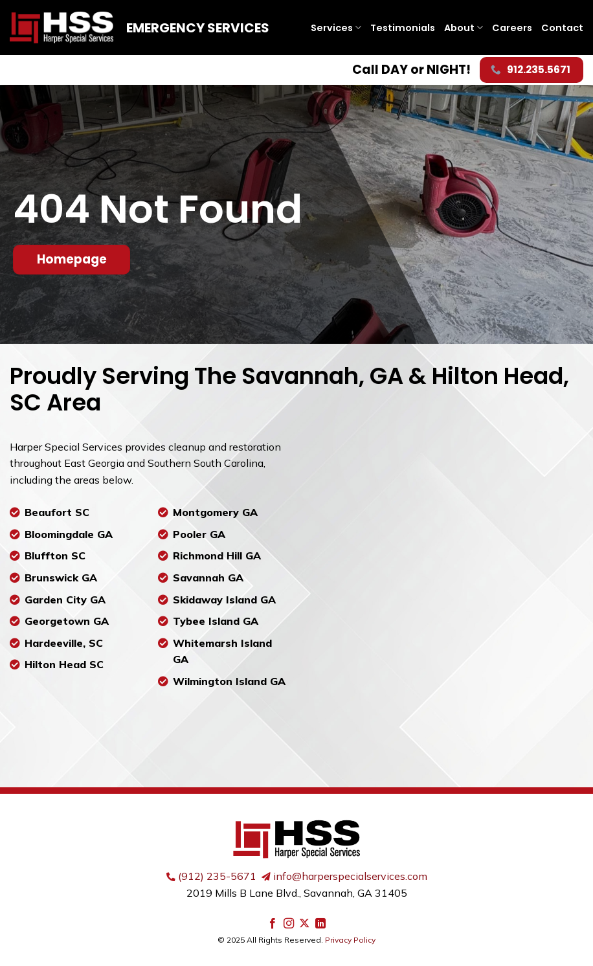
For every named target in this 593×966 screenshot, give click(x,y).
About (463, 27)
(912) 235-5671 (217, 876)
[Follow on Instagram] (289, 924)
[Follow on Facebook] (272, 924)
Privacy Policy (350, 940)
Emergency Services (197, 28)
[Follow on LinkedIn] (320, 924)
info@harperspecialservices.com (350, 876)
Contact (562, 27)
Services (336, 27)
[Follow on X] (304, 924)
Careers (512, 27)
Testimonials (402, 27)
